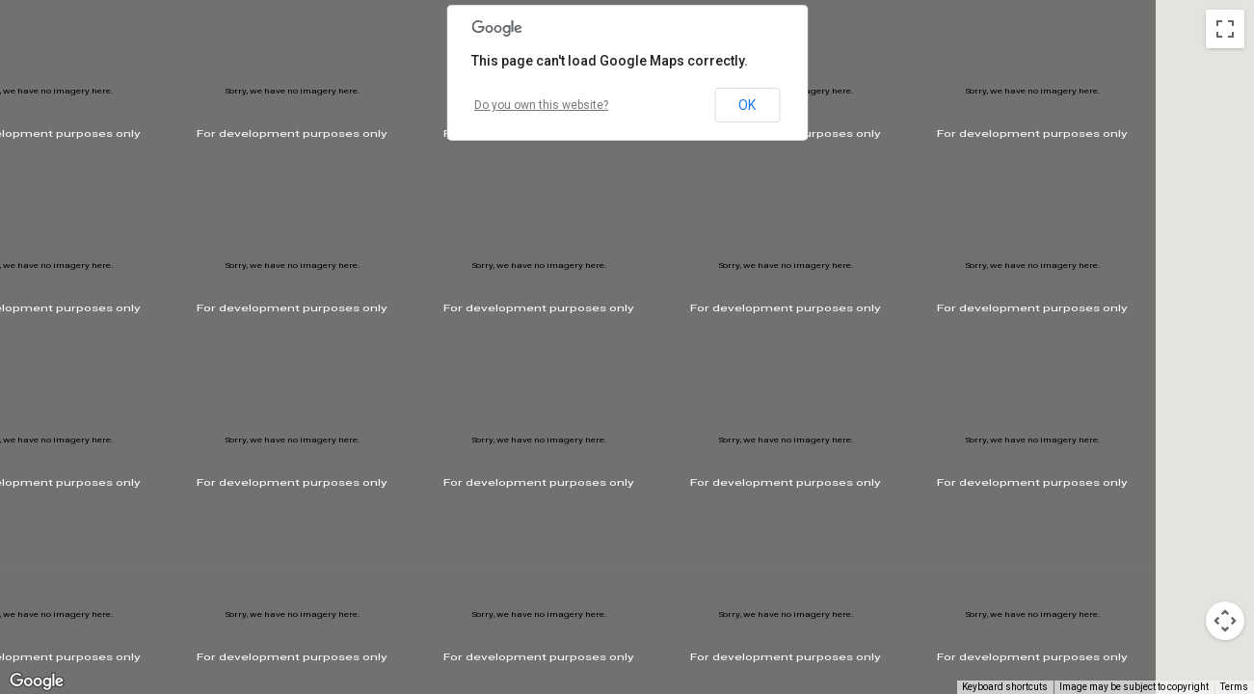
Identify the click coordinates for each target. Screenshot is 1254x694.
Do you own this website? (541, 105)
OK (747, 105)
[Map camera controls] (1225, 620)
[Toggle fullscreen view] (1225, 29)
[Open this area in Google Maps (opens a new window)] (36, 681)
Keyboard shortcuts (1005, 686)
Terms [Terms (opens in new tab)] (1234, 686)
